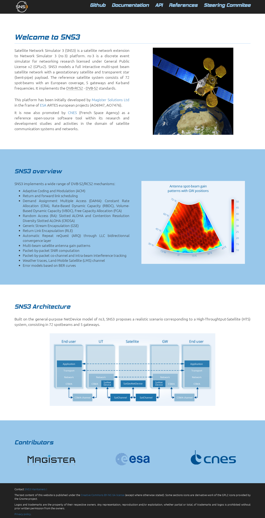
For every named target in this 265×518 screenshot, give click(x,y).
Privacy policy (22, 514)
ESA (43, 105)
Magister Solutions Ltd (110, 99)
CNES (72, 112)
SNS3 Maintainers (36, 489)
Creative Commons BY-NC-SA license (102, 495)
